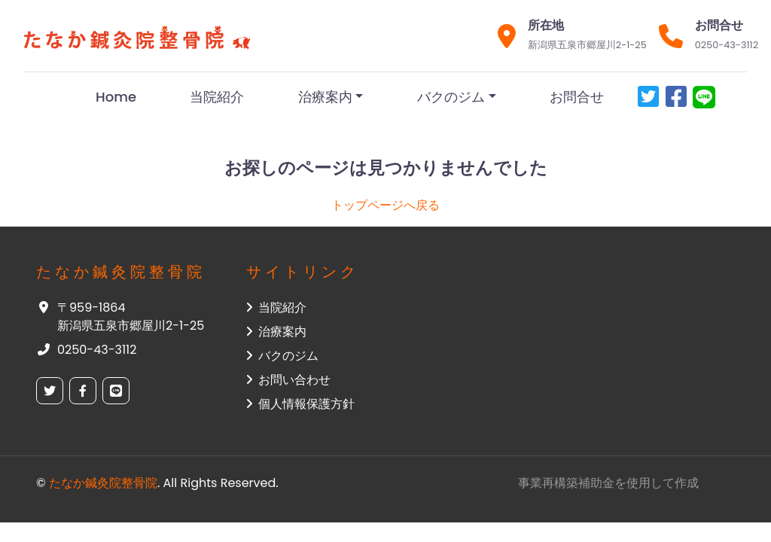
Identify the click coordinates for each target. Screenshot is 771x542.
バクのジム (451, 96)
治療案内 (325, 96)
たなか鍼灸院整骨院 (103, 483)
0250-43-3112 (726, 44)
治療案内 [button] (276, 331)
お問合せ (577, 96)
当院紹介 (217, 96)
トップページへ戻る (385, 205)
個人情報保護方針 (300, 404)
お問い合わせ (288, 379)
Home (116, 96)
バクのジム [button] (282, 355)
